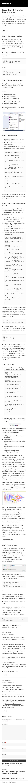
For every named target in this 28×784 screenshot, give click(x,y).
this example (16, 16)
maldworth (6, 3)
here (12, 353)
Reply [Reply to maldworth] (4, 710)
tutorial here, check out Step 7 (13, 703)
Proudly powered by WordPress (9, 782)
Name (4, 742)
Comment (5, 724)
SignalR (11, 620)
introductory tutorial (7, 41)
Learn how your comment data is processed (13, 765)
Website (4, 754)
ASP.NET (4, 620)
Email (4, 748)
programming (20, 619)
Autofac (7, 620)
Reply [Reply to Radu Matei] (4, 675)
